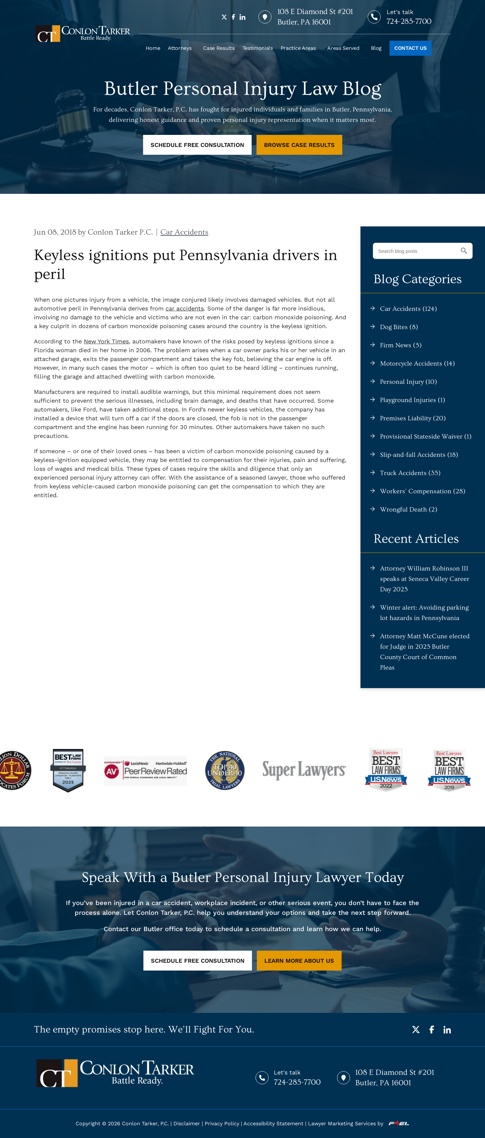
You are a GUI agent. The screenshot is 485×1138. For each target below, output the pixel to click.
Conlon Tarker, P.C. (145, 1123)
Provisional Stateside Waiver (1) (426, 436)
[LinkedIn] (447, 1029)
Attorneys (179, 48)
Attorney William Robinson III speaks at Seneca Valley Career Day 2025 (424, 579)
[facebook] (233, 17)
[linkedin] (242, 17)
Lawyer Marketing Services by (358, 1123)
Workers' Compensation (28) (422, 491)
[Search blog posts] (423, 251)
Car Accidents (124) (408, 308)
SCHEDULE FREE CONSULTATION (197, 144)
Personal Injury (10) (408, 381)
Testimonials (257, 48)
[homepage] (83, 33)
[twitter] (224, 17)
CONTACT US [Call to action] (410, 48)
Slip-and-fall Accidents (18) (419, 454)
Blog (376, 48)
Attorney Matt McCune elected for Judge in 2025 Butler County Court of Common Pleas (425, 652)
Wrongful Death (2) (408, 509)
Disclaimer (186, 1123)
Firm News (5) (401, 345)
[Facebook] (431, 1029)
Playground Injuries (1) (412, 400)
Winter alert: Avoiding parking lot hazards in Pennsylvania (424, 613)
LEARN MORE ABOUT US (299, 960)
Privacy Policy (222, 1123)
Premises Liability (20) (413, 418)
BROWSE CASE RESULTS (299, 144)
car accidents (185, 308)
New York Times (106, 341)
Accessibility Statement (273, 1123)
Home (153, 48)
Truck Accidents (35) (410, 473)
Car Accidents (184, 232)
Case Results (218, 48)
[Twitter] (416, 1029)
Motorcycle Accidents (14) (417, 363)
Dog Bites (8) (399, 327)
